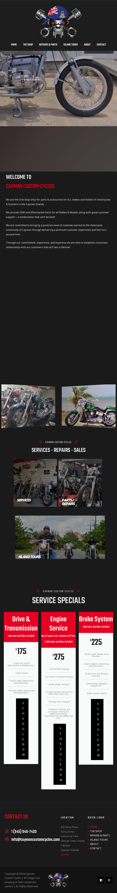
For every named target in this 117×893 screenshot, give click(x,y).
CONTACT (101, 44)
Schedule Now (23, 728)
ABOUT (87, 44)
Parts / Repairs (68, 502)
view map (65, 854)
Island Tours (29, 557)
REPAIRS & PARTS (48, 44)
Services (23, 500)
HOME (14, 44)
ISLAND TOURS (70, 44)
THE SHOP (28, 44)
